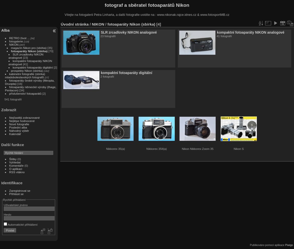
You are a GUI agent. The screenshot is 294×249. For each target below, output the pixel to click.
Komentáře (16, 165)
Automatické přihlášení (21, 224)
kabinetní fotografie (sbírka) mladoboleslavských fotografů (25, 75)
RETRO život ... (19, 38)
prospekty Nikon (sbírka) (27, 70)
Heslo (7, 214)
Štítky (13, 159)
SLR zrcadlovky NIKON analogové (129, 32)
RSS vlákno (17, 172)
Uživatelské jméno (16, 205)
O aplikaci (15, 168)
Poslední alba (18, 127)
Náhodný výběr (19, 130)
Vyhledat (15, 162)
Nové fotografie (19, 124)
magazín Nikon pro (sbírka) (29, 47)
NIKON (14, 44)
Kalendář (15, 134)
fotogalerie (16, 41)
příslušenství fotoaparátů (25, 93)
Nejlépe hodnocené (22, 120)
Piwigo (289, 244)
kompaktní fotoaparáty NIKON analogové (250, 32)
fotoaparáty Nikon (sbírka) (29, 51)
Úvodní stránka (75, 24)
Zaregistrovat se (19, 190)
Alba (5, 30)
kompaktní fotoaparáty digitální (33, 67)
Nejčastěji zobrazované (24, 117)
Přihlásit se (16, 194)
